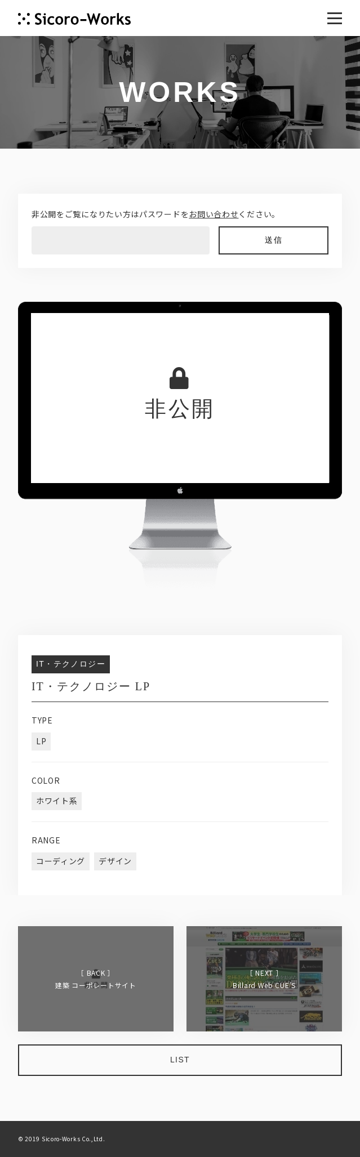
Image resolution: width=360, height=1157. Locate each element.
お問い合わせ (213, 214)
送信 (273, 240)
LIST (180, 1059)
